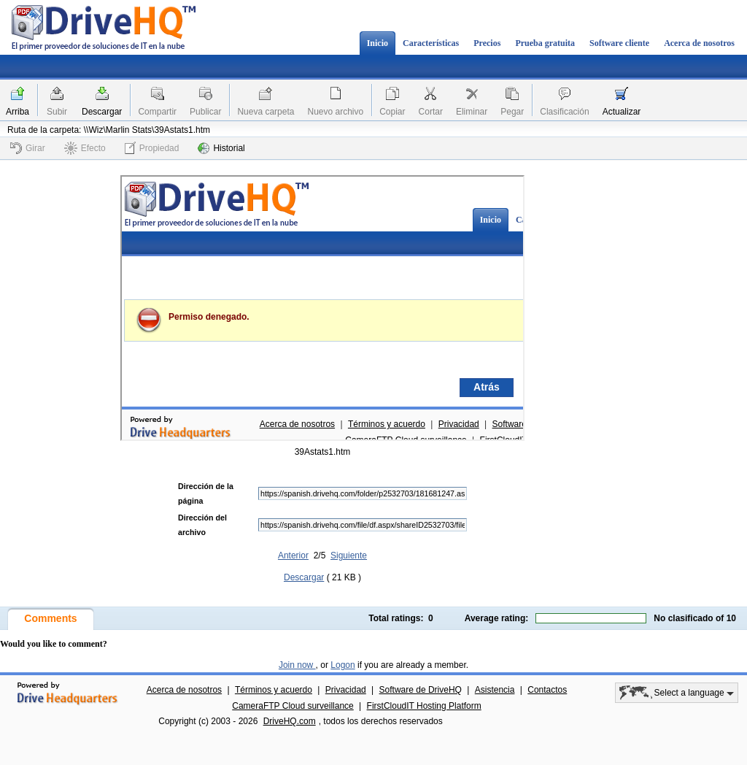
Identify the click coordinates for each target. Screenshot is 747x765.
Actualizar (622, 112)
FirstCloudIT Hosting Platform (424, 706)
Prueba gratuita (545, 43)
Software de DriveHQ (420, 690)
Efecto (85, 148)
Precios (486, 43)
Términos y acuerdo (273, 690)
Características (431, 43)
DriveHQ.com (289, 721)
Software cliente (619, 43)
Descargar (102, 112)
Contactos (547, 690)
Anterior (293, 555)
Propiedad (152, 148)
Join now (297, 665)
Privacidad (345, 690)
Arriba (17, 112)
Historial (221, 148)
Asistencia (495, 690)
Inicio (377, 43)
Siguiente (348, 555)
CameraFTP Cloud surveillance (293, 706)
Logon (342, 665)
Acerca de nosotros (699, 43)
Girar (27, 148)
